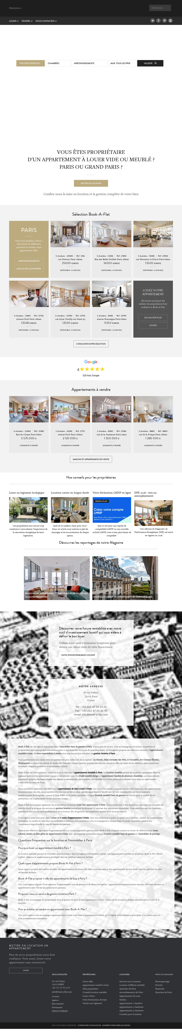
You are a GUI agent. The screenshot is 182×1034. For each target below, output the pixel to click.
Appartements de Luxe (129, 1001)
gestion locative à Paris (104, 758)
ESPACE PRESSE (60, 1016)
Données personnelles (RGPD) (116, 1030)
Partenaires (57, 1012)
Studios (122, 1004)
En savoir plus (153, 318)
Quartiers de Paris (127, 993)
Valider (150, 62)
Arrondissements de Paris (131, 997)
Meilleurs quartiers (29, 269)
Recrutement (58, 1008)
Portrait (158, 990)
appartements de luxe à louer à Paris (75, 793)
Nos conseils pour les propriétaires (91, 482)
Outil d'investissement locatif (78, 660)
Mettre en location (91, 182)
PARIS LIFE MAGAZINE (164, 980)
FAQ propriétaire (90, 993)
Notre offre (88, 986)
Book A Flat (91, 9)
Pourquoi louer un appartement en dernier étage (123, 602)
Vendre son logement (92, 1008)
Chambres (53, 62)
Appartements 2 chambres (131, 1012)
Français (15, 8)
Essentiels (159, 993)
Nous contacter (46, 21)
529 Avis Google (91, 377)
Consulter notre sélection (91, 344)
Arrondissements (84, 62)
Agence (55, 1005)
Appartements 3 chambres (131, 1015)
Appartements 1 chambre (130, 1008)
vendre (27, 21)
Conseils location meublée (95, 997)
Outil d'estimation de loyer (95, 1004)
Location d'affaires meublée (132, 990)
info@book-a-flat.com (62, 997)
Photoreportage (162, 986)
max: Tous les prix (120, 62)
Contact (55, 1001)
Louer (14, 21)
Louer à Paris (89, 1001)
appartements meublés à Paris (88, 777)
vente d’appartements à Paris (75, 822)
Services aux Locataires (130, 986)
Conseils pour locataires (130, 1019)
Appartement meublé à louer (96, 990)
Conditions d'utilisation (89, 1030)
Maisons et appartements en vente (91, 463)
